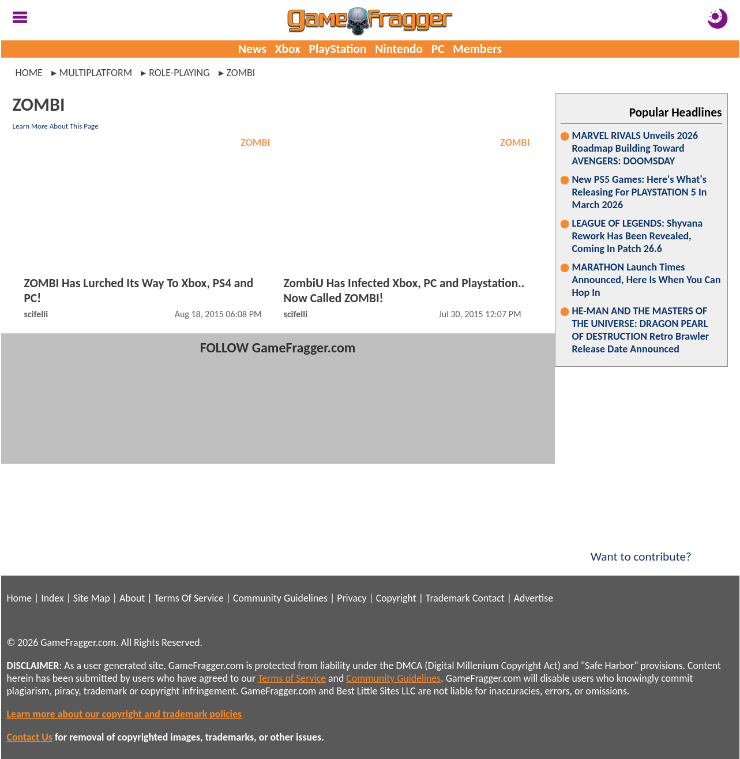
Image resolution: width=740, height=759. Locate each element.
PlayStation (338, 49)
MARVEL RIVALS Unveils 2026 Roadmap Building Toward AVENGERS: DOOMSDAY (635, 148)
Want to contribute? (641, 549)
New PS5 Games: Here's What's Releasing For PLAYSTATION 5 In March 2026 (639, 192)
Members (477, 49)
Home (29, 72)
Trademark (448, 598)
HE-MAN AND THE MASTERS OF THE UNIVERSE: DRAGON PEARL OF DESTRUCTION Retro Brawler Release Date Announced (640, 330)
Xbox (287, 49)
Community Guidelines (280, 598)
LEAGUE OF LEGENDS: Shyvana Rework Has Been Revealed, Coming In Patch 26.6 (637, 236)
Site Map (91, 598)
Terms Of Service (188, 598)
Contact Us (29, 737)
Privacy (351, 598)
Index (52, 598)
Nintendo (399, 49)
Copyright (396, 598)
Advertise (533, 598)
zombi (241, 72)
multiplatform (95, 72)
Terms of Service (292, 678)
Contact (488, 598)
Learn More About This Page (56, 126)
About (132, 598)
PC (438, 49)
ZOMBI (255, 142)
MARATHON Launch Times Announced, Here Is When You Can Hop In (646, 280)
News (252, 49)
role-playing (179, 72)
